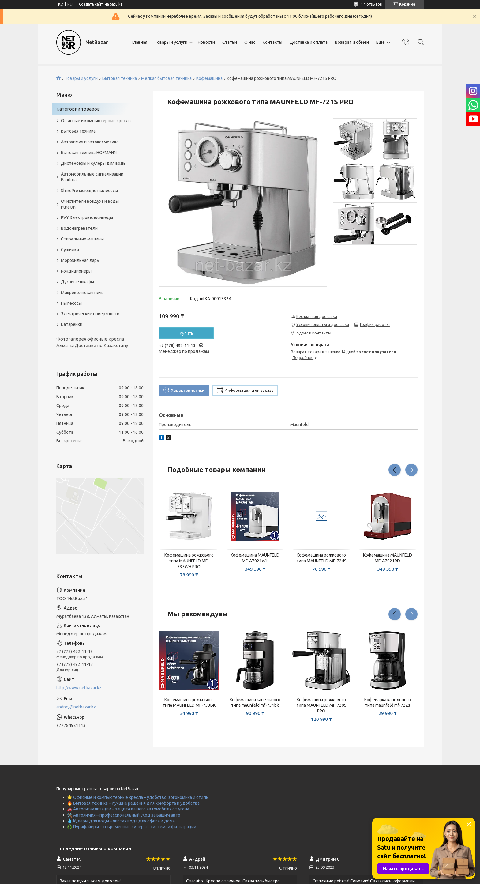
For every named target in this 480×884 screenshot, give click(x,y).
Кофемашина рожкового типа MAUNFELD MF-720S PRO (321, 705)
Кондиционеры (76, 271)
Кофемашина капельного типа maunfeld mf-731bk (255, 702)
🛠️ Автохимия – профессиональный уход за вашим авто (123, 815)
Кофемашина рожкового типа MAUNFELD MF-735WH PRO (189, 561)
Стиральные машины (82, 238)
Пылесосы (71, 303)
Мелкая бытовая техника (166, 78)
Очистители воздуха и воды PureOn (90, 204)
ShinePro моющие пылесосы (89, 190)
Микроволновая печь (82, 292)
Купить (186, 333)
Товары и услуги (171, 42)
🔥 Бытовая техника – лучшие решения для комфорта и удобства (133, 803)
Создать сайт (91, 4)
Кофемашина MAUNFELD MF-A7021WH (255, 558)
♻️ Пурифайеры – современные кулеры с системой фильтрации (131, 826)
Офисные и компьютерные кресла (96, 120)
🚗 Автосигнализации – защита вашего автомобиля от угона (128, 809)
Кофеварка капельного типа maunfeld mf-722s (387, 702)
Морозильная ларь (80, 260)
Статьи (229, 42)
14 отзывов (371, 4)
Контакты (272, 42)
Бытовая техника (119, 78)
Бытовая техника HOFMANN (89, 152)
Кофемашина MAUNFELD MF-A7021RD (387, 558)
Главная (139, 42)
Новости (206, 42)
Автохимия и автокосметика (89, 141)
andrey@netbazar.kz (76, 707)
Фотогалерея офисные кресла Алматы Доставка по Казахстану (92, 342)
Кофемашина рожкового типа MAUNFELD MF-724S (321, 558)
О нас (249, 42)
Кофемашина (209, 78)
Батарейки (71, 324)
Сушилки (70, 249)
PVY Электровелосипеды (87, 217)
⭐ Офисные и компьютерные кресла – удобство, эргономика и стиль (137, 797)
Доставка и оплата (309, 42)
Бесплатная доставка (316, 316)
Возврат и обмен (352, 42)
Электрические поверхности (90, 313)
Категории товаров (78, 108)
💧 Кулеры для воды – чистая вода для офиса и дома (121, 820)
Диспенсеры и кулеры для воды (93, 163)
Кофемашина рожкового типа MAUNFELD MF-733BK (189, 702)
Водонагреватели (79, 228)
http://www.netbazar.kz (79, 687)
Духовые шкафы (77, 281)
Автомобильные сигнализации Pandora (92, 177)
